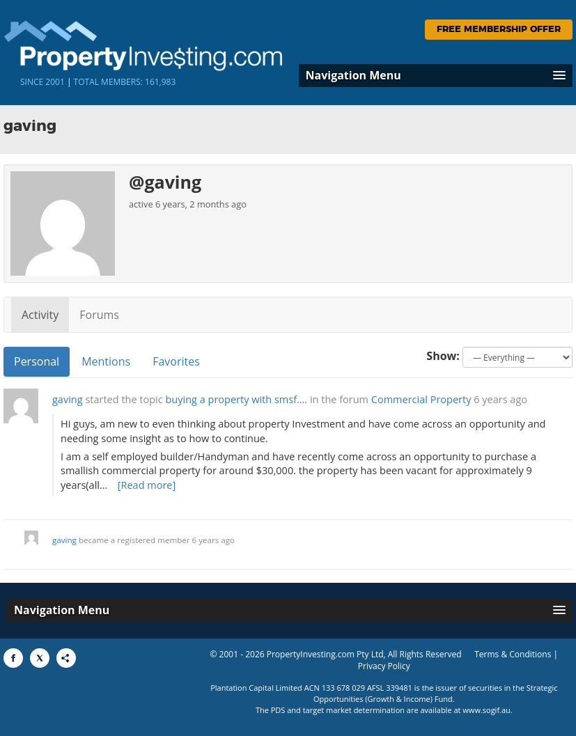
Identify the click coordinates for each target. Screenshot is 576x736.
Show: (443, 355)
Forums (99, 314)
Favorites (176, 361)
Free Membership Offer (499, 29)
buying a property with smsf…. (237, 399)
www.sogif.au (486, 710)
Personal (36, 361)
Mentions (105, 361)
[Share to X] (39, 658)
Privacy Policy (384, 666)
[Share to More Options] (66, 658)
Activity (40, 314)
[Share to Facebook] (13, 658)
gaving (67, 399)
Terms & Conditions (512, 654)
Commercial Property (421, 399)
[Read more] (147, 485)
